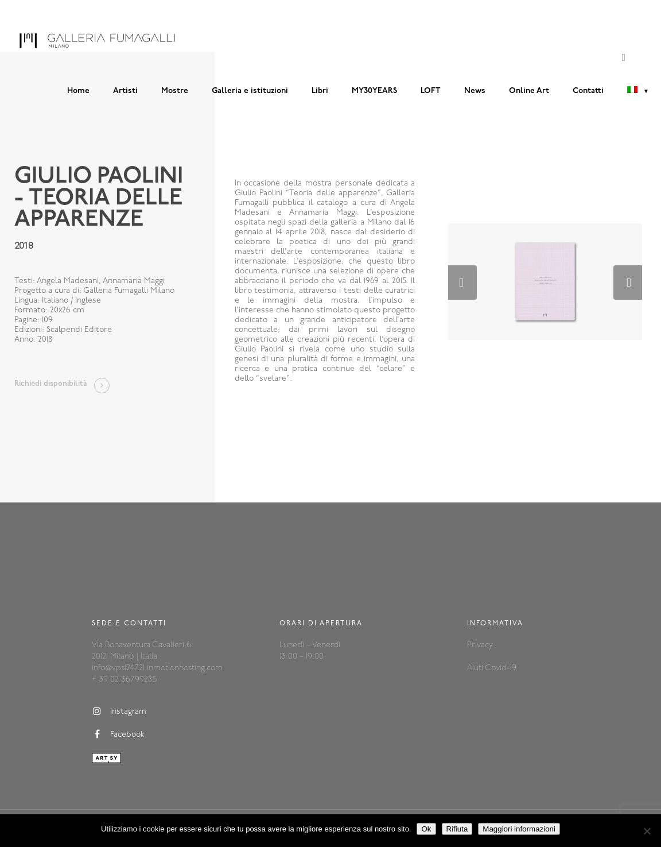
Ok (426, 829)
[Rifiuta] (646, 831)
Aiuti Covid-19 (491, 668)
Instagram (119, 711)
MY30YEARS (374, 91)
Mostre (174, 91)
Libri (320, 91)
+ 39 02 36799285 (124, 679)
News (474, 91)
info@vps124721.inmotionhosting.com (157, 668)
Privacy (480, 645)
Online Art (529, 91)
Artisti (125, 91)
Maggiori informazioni (519, 829)
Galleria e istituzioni (250, 91)
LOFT (431, 91)
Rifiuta (457, 829)
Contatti (588, 91)
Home (78, 91)
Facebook (118, 734)
